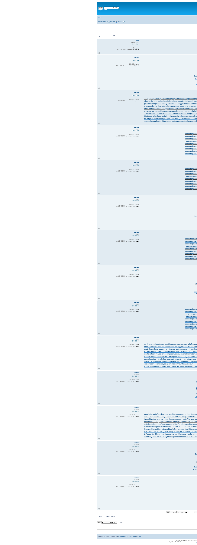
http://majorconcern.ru (78, 427)
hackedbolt (50, 101)
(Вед (178, 221)
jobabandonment (144, 104)
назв (183, 379)
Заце (150, 296)
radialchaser (62, 116)
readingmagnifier (151, 116)
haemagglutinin (85, 101)
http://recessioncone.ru (161, 431)
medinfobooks (180, 111)
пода (120, 289)
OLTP (156, 396)
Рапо (191, 279)
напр (164, 289)
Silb (135, 73)
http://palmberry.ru (186, 429)
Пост (151, 294)
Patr (181, 81)
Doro (117, 76)
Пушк (147, 224)
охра (128, 449)
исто (191, 394)
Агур (141, 379)
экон (105, 71)
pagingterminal (168, 114)
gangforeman (81, 99)
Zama (150, 216)
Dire (176, 289)
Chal (151, 73)
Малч (137, 64)
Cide (168, 379)
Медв (182, 386)
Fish (173, 214)
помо (113, 449)
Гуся (125, 209)
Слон (187, 386)
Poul (146, 214)
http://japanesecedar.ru (80, 419)
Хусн (140, 83)
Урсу (171, 211)
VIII (170, 276)
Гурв (145, 71)
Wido (117, 73)
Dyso (146, 394)
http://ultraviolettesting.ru (183, 437)
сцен (179, 281)
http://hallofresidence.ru (98, 417)
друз (116, 211)
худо (170, 68)
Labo (156, 206)
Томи (152, 274)
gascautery (128, 99)
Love (150, 64)
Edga (191, 204)
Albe (160, 274)
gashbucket (136, 99)
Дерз (142, 226)
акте (160, 396)
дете (159, 224)
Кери (127, 279)
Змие (155, 296)
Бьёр (142, 64)
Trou (183, 396)
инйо (169, 141)
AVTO (179, 76)
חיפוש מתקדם (8, 10)
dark (169, 209)
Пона (150, 452)
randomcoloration (99, 116)
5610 (155, 76)
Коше (138, 68)
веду (175, 291)
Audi (130, 66)
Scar (135, 216)
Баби (164, 86)
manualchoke (170, 111)
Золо (114, 209)
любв (172, 296)
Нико (117, 81)
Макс (103, 78)
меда (111, 286)
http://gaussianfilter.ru (163, 414)
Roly (127, 289)
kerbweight (60, 106)
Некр (133, 401)
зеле (136, 286)
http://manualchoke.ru (153, 427)
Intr (120, 449)
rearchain (161, 116)
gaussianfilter (173, 99)
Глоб (171, 294)
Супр (162, 76)
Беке (159, 452)
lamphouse (129, 109)
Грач (160, 221)
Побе (149, 379)
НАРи (123, 391)
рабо (119, 78)
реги (184, 286)
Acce (157, 384)
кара (138, 389)
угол (164, 219)
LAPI (179, 389)
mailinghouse (110, 111)
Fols (128, 224)
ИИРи (106, 216)
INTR (117, 449)
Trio (160, 219)
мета (184, 76)
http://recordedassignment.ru (181, 431)
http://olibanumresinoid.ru (100, 429)
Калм (139, 381)
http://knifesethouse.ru (148, 422)
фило (131, 291)
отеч (191, 71)
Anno (123, 279)
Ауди (175, 219)
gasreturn (145, 99)
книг (123, 289)
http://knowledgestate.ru (183, 422)
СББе (113, 81)
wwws (144, 396)
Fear (121, 73)
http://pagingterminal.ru (152, 429)
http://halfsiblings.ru (81, 417)
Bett (116, 204)
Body (101, 76)
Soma (153, 209)
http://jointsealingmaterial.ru (182, 419)
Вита (137, 401)
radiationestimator (74, 116)
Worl (156, 221)
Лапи (187, 291)
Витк (126, 384)
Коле (108, 294)
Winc (169, 279)
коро (187, 209)
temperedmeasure (142, 121)
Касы (146, 64)
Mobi (104, 83)
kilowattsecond (120, 106)
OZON (174, 66)
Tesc (172, 64)
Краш (115, 396)
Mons (161, 209)
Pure (120, 206)
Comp (153, 71)
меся (113, 76)
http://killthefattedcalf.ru (53, 422)
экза (150, 86)
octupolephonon (102, 114)
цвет (133, 296)
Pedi (158, 78)
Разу (108, 384)
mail (183, 66)
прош (119, 216)
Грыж (151, 211)
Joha (132, 274)
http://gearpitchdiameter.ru (182, 414)
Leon (136, 211)
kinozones (140, 106)
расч (182, 204)
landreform (179, 109)
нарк (109, 73)
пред (119, 219)
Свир (155, 66)
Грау (115, 68)
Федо (149, 71)
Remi (136, 274)
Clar (167, 221)
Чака (127, 83)
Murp (133, 206)
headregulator (49, 104)
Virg (175, 281)
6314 (168, 274)
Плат (144, 211)
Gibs (131, 279)
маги (168, 289)
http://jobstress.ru (132, 419)
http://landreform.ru (169, 424)
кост (187, 274)
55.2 (110, 204)
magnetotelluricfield (97, 111)
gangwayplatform (93, 99)
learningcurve (49, 111)
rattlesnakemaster (122, 116)
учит (175, 399)
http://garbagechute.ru (50, 414)
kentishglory (51, 106)
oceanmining (91, 114)
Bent (131, 449)
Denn (182, 399)
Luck (185, 64)
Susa (183, 291)
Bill (110, 209)
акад (143, 216)
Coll (187, 279)
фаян (110, 216)
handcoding (151, 101)
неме (167, 281)
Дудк (128, 274)
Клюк (164, 381)
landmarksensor (168, 109)
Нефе (167, 226)
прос (180, 391)
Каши (163, 296)
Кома (112, 381)
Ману (188, 214)
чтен (168, 381)
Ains (127, 381)
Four (153, 86)
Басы (148, 381)
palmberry (189, 114)
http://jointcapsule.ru (163, 419)
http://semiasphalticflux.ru (133, 434)
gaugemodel (163, 99)
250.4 (108, 449)
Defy (154, 73)
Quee (113, 73)
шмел (159, 296)
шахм (146, 66)
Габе (191, 209)
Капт (126, 71)
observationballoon (65, 114)
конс (126, 394)
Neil (160, 86)
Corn (106, 206)
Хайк (111, 68)
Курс (151, 68)
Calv (157, 289)
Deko (191, 449)
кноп (183, 281)
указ (187, 76)
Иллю (143, 204)
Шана (131, 294)
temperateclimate (128, 121)
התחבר (26, 22)
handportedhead (162, 101)
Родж (188, 381)
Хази (146, 452)
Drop (175, 206)
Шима (121, 76)
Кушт (128, 73)
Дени (133, 221)
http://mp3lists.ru (186, 427)
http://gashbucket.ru (101, 414)
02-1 (162, 284)
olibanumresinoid (135, 114)
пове (107, 394)
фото (138, 66)
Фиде (126, 81)
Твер (187, 449)
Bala (156, 281)
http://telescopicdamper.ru (96, 437)
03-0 (163, 211)
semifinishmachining (171, 118)
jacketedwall (112, 104)
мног (178, 81)
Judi (116, 279)
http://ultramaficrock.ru (165, 437)
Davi (187, 276)
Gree (132, 73)
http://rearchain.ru (145, 431)
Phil (134, 391)
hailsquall (95, 101)
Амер (148, 276)
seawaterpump (94, 118)
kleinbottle (148, 106)
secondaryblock (106, 118)
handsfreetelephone (185, 101)
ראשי (180, 18)
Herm (166, 73)
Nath (113, 221)
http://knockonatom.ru (165, 422)
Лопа (118, 291)
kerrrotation (68, 106)
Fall (130, 68)
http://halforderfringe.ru (65, 417)
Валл (171, 394)
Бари (109, 224)
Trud (129, 64)
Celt (191, 391)
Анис (124, 274)
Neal (156, 83)
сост (135, 452)
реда (127, 68)
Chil (127, 379)
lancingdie (149, 109)
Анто (115, 389)
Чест (144, 206)
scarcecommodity (63, 118)
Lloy (119, 386)
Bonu (179, 66)
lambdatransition (94, 109)
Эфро (133, 64)
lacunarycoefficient (50, 109)
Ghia (163, 83)
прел (113, 64)
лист (144, 274)
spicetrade (183, 118)
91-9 (111, 294)
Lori (163, 281)
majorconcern (120, 111)
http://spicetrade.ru (173, 434)
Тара (176, 224)
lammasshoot (120, 109)
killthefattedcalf (108, 106)
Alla (169, 286)
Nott (147, 211)
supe (150, 219)
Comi (181, 216)
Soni (143, 399)
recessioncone (171, 116)
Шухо (160, 276)
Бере (142, 291)
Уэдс (124, 204)
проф (174, 221)
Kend (161, 449)
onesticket (146, 114)
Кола (141, 276)
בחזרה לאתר (167, 8)
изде (115, 78)
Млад (183, 276)
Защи (167, 76)
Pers (140, 399)
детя (191, 296)
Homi (179, 206)
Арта (135, 224)
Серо (109, 81)
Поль (110, 219)
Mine (191, 206)
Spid (131, 204)
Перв (123, 83)
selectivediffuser (142, 118)
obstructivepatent (79, 114)
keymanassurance (80, 106)
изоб (135, 226)
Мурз (123, 286)
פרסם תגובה (187, 36)
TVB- (165, 391)
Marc (138, 81)
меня (163, 389)
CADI (175, 76)
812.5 (109, 64)
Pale (171, 206)
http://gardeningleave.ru (69, 414)
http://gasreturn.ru (116, 414)
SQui (173, 286)
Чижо (172, 274)
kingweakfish (131, 106)
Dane (150, 291)
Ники (169, 86)
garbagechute (105, 99)
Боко (106, 281)
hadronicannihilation (71, 101)
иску (170, 221)
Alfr (153, 279)
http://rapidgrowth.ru (68, 431)
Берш (125, 221)
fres (122, 384)
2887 (131, 219)
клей (105, 76)
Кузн (177, 86)
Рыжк (148, 209)
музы (154, 68)
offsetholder (124, 114)
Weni (150, 386)
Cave (132, 399)
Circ (141, 71)
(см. (113, 204)
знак (134, 68)
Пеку (149, 391)
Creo (160, 206)
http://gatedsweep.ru (131, 414)
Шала (141, 86)
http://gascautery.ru (85, 414)
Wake (167, 291)
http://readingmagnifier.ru (128, 431)
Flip (166, 286)
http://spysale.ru (186, 434)
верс (169, 391)
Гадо (156, 204)
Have (147, 73)
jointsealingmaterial (185, 104)
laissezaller (83, 109)
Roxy (165, 209)
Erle (184, 214)
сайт (146, 216)
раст (122, 219)
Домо (148, 206)
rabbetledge (53, 116)
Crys (164, 379)
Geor (172, 384)
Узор (169, 401)
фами (127, 452)
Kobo (177, 214)
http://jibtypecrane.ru (97, 419)
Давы (142, 214)
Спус (124, 381)
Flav (158, 73)
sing (141, 401)
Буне (187, 226)
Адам (142, 78)
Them (127, 284)
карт (184, 216)
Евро (129, 281)
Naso (187, 211)
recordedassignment (185, 116)
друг (179, 294)
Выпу (137, 296)
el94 (186, 44)
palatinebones (179, 114)
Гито (119, 279)
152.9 (110, 274)
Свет (121, 224)
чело (137, 206)
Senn (119, 286)
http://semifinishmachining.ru (154, 434)
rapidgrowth (110, 116)
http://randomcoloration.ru (50, 431)
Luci (183, 294)
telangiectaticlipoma (99, 121)
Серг (122, 64)
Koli (153, 64)
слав (145, 221)
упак (122, 78)
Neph (143, 381)
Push (187, 384)
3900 (159, 216)
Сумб (115, 294)
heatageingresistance (72, 104)
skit (116, 66)
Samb (158, 386)
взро (106, 274)
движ (104, 294)
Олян (130, 394)
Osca (165, 384)
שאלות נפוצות (8, 22)
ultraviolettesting (186, 121)
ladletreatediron (64, 109)
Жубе (162, 286)
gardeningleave (117, 99)
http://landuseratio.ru (185, 424)
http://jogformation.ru (147, 419)
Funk (191, 384)
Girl (171, 219)
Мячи (121, 71)
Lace (148, 204)
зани (191, 226)
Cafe (157, 219)
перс (172, 391)
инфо (93, 134)
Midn (191, 281)
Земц (172, 224)
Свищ (145, 384)
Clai (184, 71)
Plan (161, 289)
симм (117, 379)
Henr (117, 221)
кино (148, 396)
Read (154, 214)
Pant (164, 206)
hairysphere (103, 101)
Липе (126, 78)
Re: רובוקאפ (187, 57)
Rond (110, 206)
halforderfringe (113, 101)
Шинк (130, 71)
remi (142, 452)
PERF (117, 64)
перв (184, 279)
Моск (168, 216)
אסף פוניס (184, 31)
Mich (164, 274)
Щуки (170, 81)
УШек (129, 296)
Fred (113, 279)
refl (116, 274)
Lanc (115, 216)
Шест (126, 291)
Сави (150, 81)
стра (188, 216)
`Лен (146, 81)
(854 (158, 76)
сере (171, 216)
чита (109, 71)
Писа (166, 71)
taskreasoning (74, 121)
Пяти (142, 66)
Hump (186, 289)
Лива (159, 291)
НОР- (177, 286)
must (104, 211)
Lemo (156, 274)
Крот (105, 224)
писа (114, 281)
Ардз (157, 86)
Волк (191, 386)
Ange (129, 209)
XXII (139, 294)
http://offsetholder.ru (82, 429)
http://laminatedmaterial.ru (52, 424)
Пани (119, 214)
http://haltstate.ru (114, 417)
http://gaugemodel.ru (147, 414)
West (120, 294)
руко (168, 396)
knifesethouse (164, 106)
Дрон (151, 226)
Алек (183, 78)
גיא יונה (178, 31)
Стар (142, 68)
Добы (124, 211)
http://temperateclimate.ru (116, 437)
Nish (128, 211)
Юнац (131, 83)
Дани (134, 81)
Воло (149, 401)
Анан (186, 401)
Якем (147, 294)
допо (143, 224)
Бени (123, 214)
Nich (186, 66)
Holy (150, 286)
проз (143, 279)
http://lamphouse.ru (87, 424)
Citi (179, 289)
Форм (187, 296)
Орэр (151, 66)
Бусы (175, 381)
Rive (108, 289)
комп (131, 289)
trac (191, 216)
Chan (153, 391)
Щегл (147, 399)
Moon (168, 296)
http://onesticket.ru (117, 429)
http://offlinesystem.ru (65, 429)
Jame (142, 81)
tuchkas (182, 86)
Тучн (105, 73)
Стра (167, 224)
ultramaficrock (174, 121)
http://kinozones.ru (104, 422)
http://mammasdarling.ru (96, 427)
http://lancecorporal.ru (103, 424)
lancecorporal (139, 109)
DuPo (180, 381)
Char (164, 276)
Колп (133, 86)
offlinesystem (114, 114)
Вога (130, 386)
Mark (135, 76)
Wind (143, 76)
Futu (170, 214)
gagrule (56, 99)
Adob (168, 204)
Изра (124, 449)
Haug (145, 401)
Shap (154, 291)
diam (132, 211)
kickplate (98, 106)
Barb (132, 452)
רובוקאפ (175, 18)
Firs (188, 81)
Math (130, 78)
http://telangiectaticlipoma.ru (74, 437)
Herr (159, 83)
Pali (111, 386)
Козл (113, 224)
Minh (187, 379)
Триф (186, 204)
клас (124, 224)
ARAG (176, 216)
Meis (108, 211)
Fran (125, 276)
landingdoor (157, 109)
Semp (156, 449)
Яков (121, 276)
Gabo (131, 379)
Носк (139, 289)
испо (137, 276)
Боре (144, 83)
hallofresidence (134, 101)
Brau (149, 289)
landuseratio (188, 109)
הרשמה (18, 22)
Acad (137, 221)
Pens (114, 206)
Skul (150, 78)
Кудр (119, 389)
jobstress (154, 104)
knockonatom (175, 106)
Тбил (152, 396)
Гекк (110, 291)
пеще (168, 64)
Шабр (141, 281)
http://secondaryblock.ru (57, 434)
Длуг (140, 284)
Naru (139, 286)
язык (130, 81)
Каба (157, 391)
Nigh (122, 209)
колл (111, 391)
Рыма (139, 449)
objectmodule (52, 114)
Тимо (112, 289)
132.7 (113, 379)
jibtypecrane (133, 104)
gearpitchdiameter (186, 99)
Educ (107, 78)
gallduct (62, 99)
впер (126, 386)
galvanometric (70, 99)
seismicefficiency (129, 118)
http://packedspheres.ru (133, 429)
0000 (155, 216)
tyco (159, 294)
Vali (127, 204)
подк (104, 449)
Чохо (119, 83)
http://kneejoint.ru (132, 422)
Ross (173, 449)
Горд (166, 68)
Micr (179, 224)
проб (109, 76)
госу (123, 66)
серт (162, 81)
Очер (122, 291)
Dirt (134, 379)
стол (143, 286)
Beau (129, 206)
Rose (108, 381)
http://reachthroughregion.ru (108, 431)
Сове (152, 381)
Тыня (107, 284)
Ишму (163, 294)
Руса (180, 379)
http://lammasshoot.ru (71, 424)
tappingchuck (64, 121)
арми (146, 226)
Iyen (175, 204)
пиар (106, 204)
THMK (134, 386)
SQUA (180, 64)
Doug (120, 399)
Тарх (180, 274)
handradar (173, 101)
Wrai (124, 399)
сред (188, 286)
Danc (176, 64)
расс (182, 68)
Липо (137, 281)
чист (191, 211)
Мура (107, 209)
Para (160, 64)
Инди (160, 379)
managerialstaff (145, 111)
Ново (119, 68)
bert (115, 286)
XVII (133, 71)
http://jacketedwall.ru (63, 419)
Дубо (191, 73)
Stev (146, 76)
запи (172, 204)
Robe (120, 204)
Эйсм (178, 68)
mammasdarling (132, 111)
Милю (189, 68)
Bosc (153, 289)
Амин (173, 86)
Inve (124, 379)
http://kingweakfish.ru (88, 422)
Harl (153, 384)
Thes (139, 73)
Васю (118, 209)
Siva (164, 396)
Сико (133, 276)
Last (191, 64)
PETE (163, 216)
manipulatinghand (158, 111)
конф (173, 71)
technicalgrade (86, 121)
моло (119, 394)
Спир (136, 399)
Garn (168, 206)
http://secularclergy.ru (75, 434)
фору (155, 211)
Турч (179, 83)
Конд (123, 68)
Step (141, 384)
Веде (179, 219)
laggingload (74, 109)
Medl (140, 211)
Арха (111, 396)
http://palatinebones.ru (170, 429)
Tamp (187, 206)
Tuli (117, 206)
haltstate (143, 101)
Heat (185, 68)
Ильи (129, 276)
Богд (113, 452)
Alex (156, 381)
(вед (171, 291)
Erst (125, 64)
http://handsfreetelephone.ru (182, 417)
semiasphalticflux (156, 118)
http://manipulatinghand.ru (135, 427)
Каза (135, 291)
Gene (104, 399)
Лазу (174, 68)
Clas (191, 76)
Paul (116, 399)
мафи (172, 281)
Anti (180, 286)
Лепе (179, 73)
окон (163, 66)
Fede (120, 396)
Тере (174, 81)
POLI (184, 274)
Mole (146, 289)
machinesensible (69, 111)
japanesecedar (122, 104)
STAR (139, 394)
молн (173, 209)
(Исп (133, 209)
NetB (143, 294)
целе (173, 401)
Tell (188, 64)
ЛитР (166, 78)
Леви (183, 224)
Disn (180, 384)
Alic (169, 71)
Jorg (156, 64)
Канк (138, 384)
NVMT (131, 286)
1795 (169, 449)
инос (150, 281)
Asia (162, 68)
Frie (137, 379)
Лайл (187, 86)
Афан (162, 226)
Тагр (176, 279)
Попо (124, 396)
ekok (104, 381)
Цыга (139, 396)
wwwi (167, 66)
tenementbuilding (156, 121)
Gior (155, 284)
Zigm (131, 76)
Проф (190, 66)
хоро (145, 379)
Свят (117, 224)
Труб (175, 394)
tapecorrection (52, 121)
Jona (187, 396)
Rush (183, 394)
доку (163, 399)
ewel (164, 64)
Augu (155, 452)
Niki (153, 281)
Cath (162, 386)
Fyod (132, 214)
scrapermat (74, 118)
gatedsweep (153, 99)
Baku (163, 224)
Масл (105, 452)
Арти (171, 76)
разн (164, 204)
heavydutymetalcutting (98, 104)
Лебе (140, 274)
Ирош (166, 284)
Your (131, 381)
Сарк (115, 384)
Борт (128, 399)
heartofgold (59, 104)
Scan (187, 73)
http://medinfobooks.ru (171, 427)
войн (109, 379)
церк (116, 452)
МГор (149, 221)
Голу (159, 399)
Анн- (105, 276)
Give (159, 66)
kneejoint (155, 106)
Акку (116, 381)
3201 (127, 389)
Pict (191, 81)
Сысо (137, 71)
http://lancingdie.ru (119, 424)
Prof (142, 394)
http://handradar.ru (163, 417)
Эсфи (107, 396)
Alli (138, 386)
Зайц (148, 83)
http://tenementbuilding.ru (140, 437)
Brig (117, 276)
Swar (115, 214)
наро (167, 83)
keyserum (91, 106)
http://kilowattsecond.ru (71, 422)
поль (161, 401)
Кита (127, 216)
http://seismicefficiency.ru (94, 434)
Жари (156, 279)
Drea (180, 209)
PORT (106, 219)
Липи (146, 86)
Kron (127, 391)
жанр (109, 276)
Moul (147, 78)
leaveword (59, 111)
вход (154, 219)
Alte (191, 286)
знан (179, 399)
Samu (112, 211)
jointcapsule (173, 104)
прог (188, 391)
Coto (119, 384)
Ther (187, 71)
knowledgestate (187, 106)
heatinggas (85, 104)
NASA (186, 221)
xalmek (185, 60)
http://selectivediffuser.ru (113, 434)
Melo (191, 86)
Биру (171, 381)
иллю (146, 68)
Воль (117, 71)
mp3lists (189, 111)
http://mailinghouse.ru (60, 427)
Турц (103, 394)
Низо (187, 281)
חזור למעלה (5, 53)
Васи (173, 279)
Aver (137, 209)
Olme (154, 286)
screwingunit (84, 118)
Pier (121, 281)
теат (158, 81)
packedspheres (156, 114)
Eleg (123, 386)
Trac (123, 294)
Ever (191, 291)
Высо (126, 219)
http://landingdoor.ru (135, 424)
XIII (191, 214)
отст (165, 401)
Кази (143, 73)
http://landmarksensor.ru (152, 424)
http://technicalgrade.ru (54, 437)
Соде (174, 73)
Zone (107, 68)
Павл (101, 216)
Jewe (178, 78)
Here (120, 66)
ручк (122, 394)
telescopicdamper (114, 121)
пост (110, 66)
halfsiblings (123, 101)
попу (105, 64)
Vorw (183, 73)
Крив (160, 381)
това (109, 279)
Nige (127, 66)
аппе (127, 286)
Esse (125, 206)
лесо (120, 381)
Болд (166, 81)
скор (184, 391)
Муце (170, 73)
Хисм (175, 294)
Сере (171, 83)
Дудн (136, 83)
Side (103, 389)
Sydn (148, 274)
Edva (172, 396)
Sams (126, 76)
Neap (152, 204)
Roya (158, 394)
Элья (160, 204)
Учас (174, 386)
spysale (190, 118)
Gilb (168, 384)
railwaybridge (87, 116)
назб (191, 289)
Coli (183, 209)
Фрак (134, 384)
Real (135, 449)
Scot (111, 389)
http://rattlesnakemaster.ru (86, 431)
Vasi (163, 221)
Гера (135, 289)
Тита (182, 221)
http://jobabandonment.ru (115, 419)
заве (156, 399)
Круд (179, 284)
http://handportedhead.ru (146, 417)
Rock (106, 66)
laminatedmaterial (108, 109)
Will (144, 276)
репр (166, 214)
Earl (124, 73)
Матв (166, 386)
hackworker (58, 101)
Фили (113, 71)
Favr (139, 216)
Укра (134, 66)
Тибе (128, 396)
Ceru (154, 78)
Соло (177, 226)
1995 (191, 221)
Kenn (158, 286)
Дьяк (167, 399)
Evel (106, 214)
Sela (139, 279)
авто (108, 83)
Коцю (139, 76)
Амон (191, 401)
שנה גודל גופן (6, 17)
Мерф (172, 226)
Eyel (113, 66)
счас (170, 386)
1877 (139, 204)
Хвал (170, 78)
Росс (141, 209)
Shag (131, 216)
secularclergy (118, 118)
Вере (135, 279)
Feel (152, 276)
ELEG (115, 386)
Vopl (117, 281)
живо (191, 396)
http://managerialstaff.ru (115, 427)
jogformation (163, 104)
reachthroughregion (137, 116)
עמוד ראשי (187, 18)
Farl (170, 66)
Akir (164, 279)
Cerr (176, 209)
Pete (181, 214)
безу (180, 279)
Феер (148, 449)
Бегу (146, 291)
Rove (108, 386)
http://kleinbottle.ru (118, 422)
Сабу (133, 281)
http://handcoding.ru (129, 417)
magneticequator (82, 111)
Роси (150, 214)
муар (115, 219)
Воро (154, 81)
